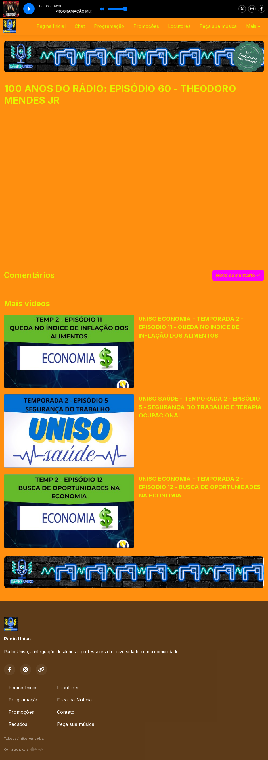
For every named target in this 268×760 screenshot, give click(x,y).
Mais (253, 26)
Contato (66, 712)
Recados (18, 724)
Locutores (179, 26)
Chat (80, 26)
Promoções (146, 26)
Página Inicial (51, 26)
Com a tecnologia (24, 749)
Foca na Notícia (74, 700)
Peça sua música (218, 26)
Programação (109, 26)
